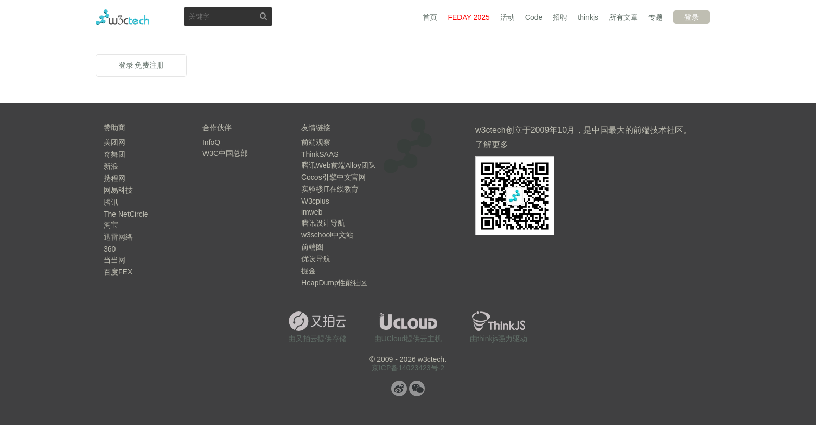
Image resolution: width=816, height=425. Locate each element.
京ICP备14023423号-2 (408, 368)
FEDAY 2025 (468, 17)
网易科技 (118, 190)
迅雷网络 (118, 237)
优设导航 (315, 259)
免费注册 (149, 65)
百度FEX (118, 272)
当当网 (114, 260)
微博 (399, 388)
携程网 (114, 178)
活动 (507, 17)
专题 (655, 17)
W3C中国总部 (225, 153)
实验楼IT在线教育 (330, 189)
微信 (417, 388)
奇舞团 (114, 154)
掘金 (308, 271)
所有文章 (623, 17)
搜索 (263, 15)
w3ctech (122, 17)
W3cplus (315, 201)
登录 (691, 17)
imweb (311, 212)
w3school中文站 (327, 235)
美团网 (114, 142)
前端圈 (312, 247)
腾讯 (111, 202)
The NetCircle (126, 214)
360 (110, 249)
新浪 (111, 166)
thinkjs (588, 17)
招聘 (560, 17)
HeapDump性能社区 (334, 283)
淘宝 (111, 225)
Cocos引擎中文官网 (333, 177)
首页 (430, 17)
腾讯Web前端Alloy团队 (338, 165)
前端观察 (315, 142)
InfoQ (211, 142)
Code (533, 17)
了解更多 (491, 144)
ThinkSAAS (320, 154)
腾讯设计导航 (323, 223)
